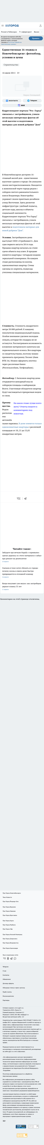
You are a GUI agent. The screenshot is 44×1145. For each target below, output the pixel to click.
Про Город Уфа (8, 929)
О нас (4, 971)
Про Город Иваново (9, 911)
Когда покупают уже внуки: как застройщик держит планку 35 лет (22, 586)
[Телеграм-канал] (32, 100)
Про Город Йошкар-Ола (10, 901)
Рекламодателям (8, 996)
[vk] (19, 498)
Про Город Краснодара (10, 948)
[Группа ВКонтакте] (11, 100)
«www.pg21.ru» (19, 1008)
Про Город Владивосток (10, 943)
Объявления (7, 979)
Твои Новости (7, 897)
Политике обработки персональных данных (11, 43)
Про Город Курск (8, 920)
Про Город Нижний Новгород (12, 934)
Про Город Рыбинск (9, 925)
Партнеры (6, 1000)
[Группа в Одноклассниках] (8, 958)
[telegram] (26, 498)
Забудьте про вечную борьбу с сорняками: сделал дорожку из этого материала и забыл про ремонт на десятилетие (22, 557)
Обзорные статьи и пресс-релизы (14, 988)
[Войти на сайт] (40, 25)
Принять (35, 38)
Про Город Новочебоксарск (12, 893)
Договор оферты (8, 983)
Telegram (5, 967)
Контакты (6, 975)
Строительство (11, 64)
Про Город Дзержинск (10, 939)
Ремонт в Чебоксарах (9, 32)
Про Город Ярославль (10, 915)
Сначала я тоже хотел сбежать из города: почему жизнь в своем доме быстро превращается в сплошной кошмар (22, 573)
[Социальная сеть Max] (22, 105)
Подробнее (6, 1070)
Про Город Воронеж (9, 907)
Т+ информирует (25, 32)
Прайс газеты (7, 992)
